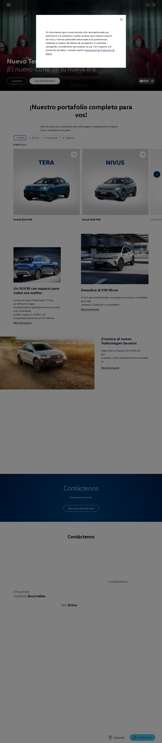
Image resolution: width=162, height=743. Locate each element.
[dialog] (81, 371)
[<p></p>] (121, 19)
